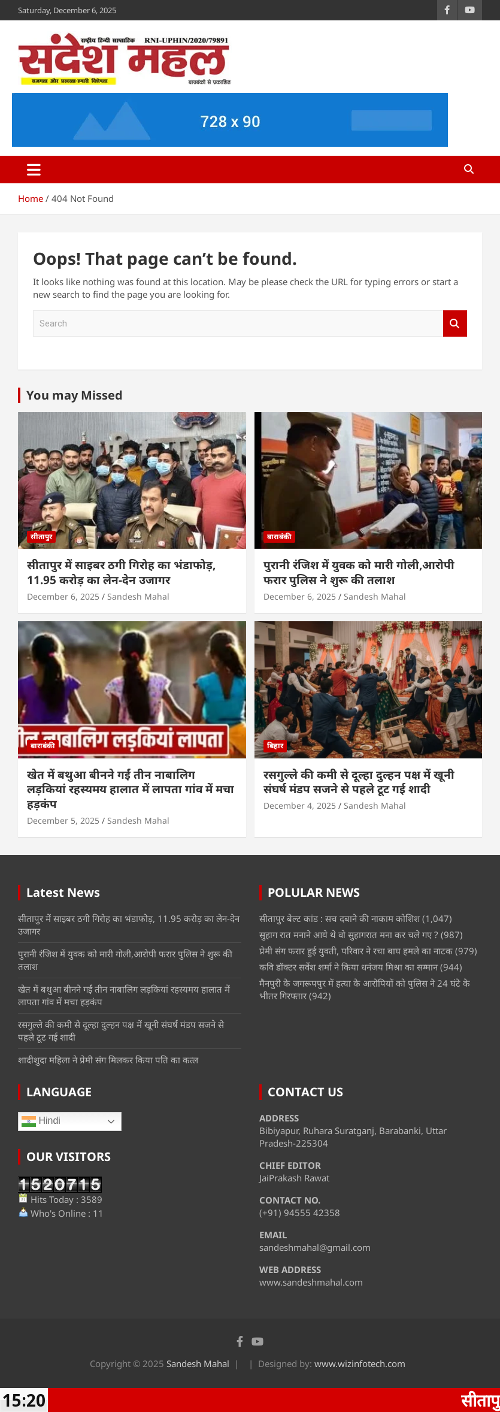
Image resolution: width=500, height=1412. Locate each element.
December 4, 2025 (299, 805)
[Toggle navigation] (34, 169)
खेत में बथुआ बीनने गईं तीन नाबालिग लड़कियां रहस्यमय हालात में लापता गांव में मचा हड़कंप (130, 789)
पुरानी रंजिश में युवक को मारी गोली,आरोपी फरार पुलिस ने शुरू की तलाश (358, 572)
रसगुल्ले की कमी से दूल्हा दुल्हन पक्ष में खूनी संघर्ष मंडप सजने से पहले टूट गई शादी (358, 782)
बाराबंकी (279, 536)
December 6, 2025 (63, 596)
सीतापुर (41, 536)
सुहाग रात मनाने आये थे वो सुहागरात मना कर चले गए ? (348, 935)
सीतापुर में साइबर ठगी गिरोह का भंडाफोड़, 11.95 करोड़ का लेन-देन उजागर (121, 572)
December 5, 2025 (63, 820)
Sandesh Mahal (138, 596)
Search (455, 323)
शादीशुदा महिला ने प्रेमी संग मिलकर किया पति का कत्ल (108, 1060)
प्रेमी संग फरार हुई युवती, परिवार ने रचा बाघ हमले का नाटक (356, 951)
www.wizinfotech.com (359, 1363)
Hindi (41, 1121)
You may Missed (74, 395)
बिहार (275, 745)
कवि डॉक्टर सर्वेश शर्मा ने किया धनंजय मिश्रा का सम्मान (348, 967)
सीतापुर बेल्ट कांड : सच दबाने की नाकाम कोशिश (339, 918)
